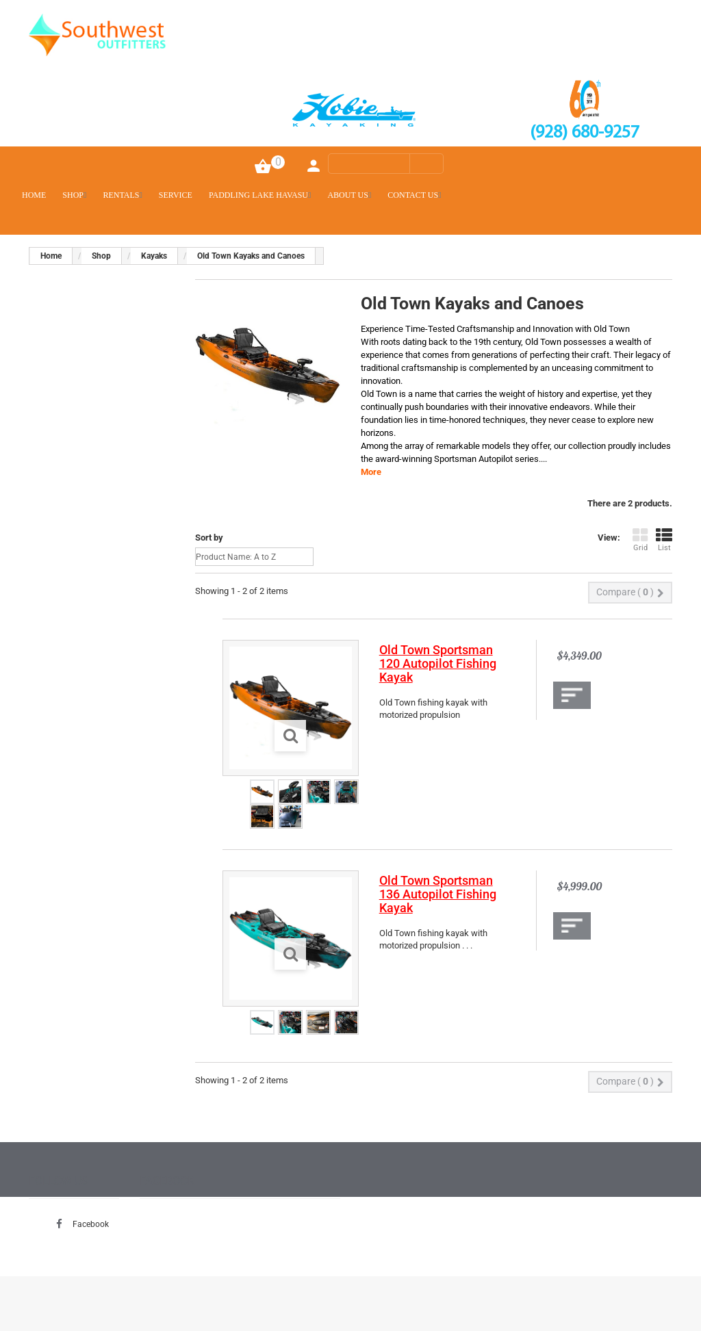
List (664, 539)
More (371, 472)
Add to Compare (572, 695)
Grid (640, 539)
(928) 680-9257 (584, 133)
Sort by (209, 537)
